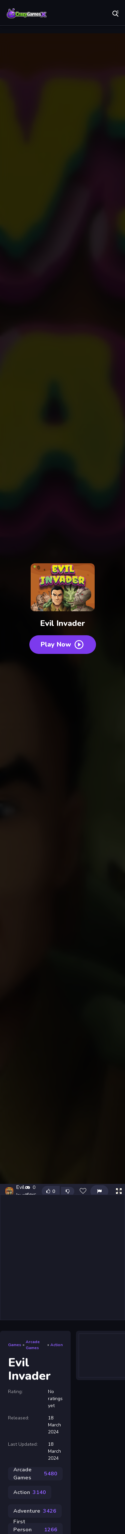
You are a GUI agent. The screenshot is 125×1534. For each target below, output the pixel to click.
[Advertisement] (62, 1257)
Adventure (34, 1511)
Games (14, 1344)
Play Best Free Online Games (27, 13)
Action (56, 1344)
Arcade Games (33, 1344)
